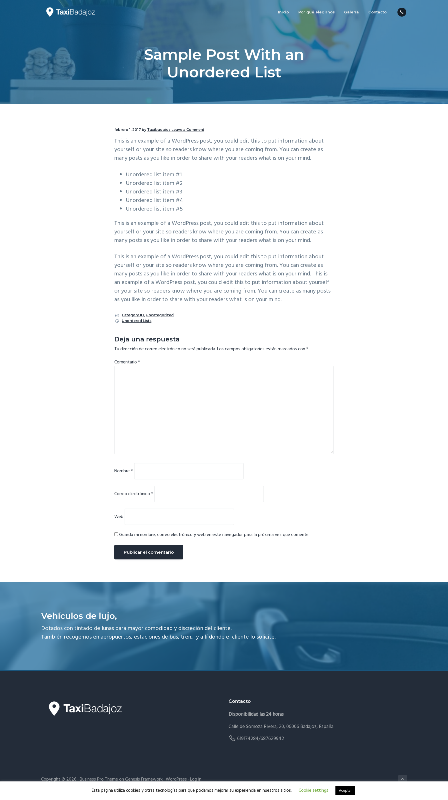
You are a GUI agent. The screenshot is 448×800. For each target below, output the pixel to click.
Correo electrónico (133, 494)
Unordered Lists (136, 321)
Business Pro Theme (99, 779)
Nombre (123, 471)
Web (118, 517)
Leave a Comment (187, 129)
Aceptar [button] (345, 791)
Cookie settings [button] (313, 790)
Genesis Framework (144, 779)
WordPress (176, 779)
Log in (195, 779)
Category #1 (133, 315)
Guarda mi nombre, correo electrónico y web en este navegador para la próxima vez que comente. (214, 535)
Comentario (127, 362)
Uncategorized (160, 315)
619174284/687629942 (260, 739)
